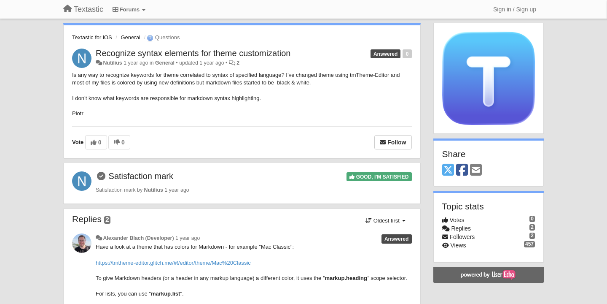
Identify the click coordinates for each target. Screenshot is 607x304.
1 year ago (187, 238)
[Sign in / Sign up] (515, 9)
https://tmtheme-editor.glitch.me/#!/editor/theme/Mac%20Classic (173, 263)
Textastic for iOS (92, 37)
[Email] (476, 170)
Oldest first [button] (385, 220)
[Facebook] (462, 170)
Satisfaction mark (141, 176)
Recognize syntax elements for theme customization (193, 53)
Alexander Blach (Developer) (138, 238)
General (130, 37)
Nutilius (112, 63)
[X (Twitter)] (448, 170)
